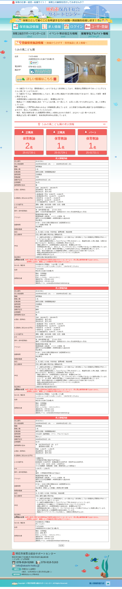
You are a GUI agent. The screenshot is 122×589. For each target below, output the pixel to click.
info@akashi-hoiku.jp (27, 565)
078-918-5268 (25, 562)
